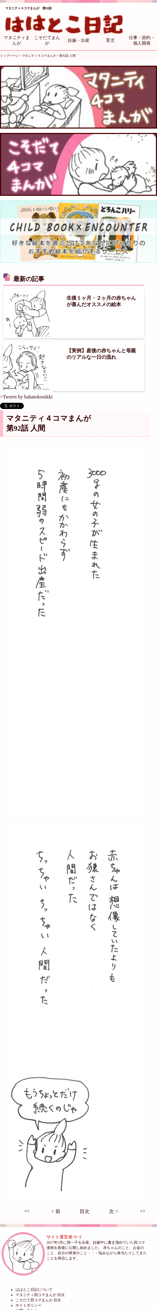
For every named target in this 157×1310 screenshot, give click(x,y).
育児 (110, 40)
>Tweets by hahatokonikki (26, 396)
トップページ (9, 55)
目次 (84, 1211)
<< (27, 1211)
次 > (113, 1211)
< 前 (55, 1211)
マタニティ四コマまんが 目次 (40, 1295)
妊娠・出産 (78, 40)
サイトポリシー (28, 1305)
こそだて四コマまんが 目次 (38, 1300)
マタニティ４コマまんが (39, 55)
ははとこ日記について (34, 1289)
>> (142, 1211)
